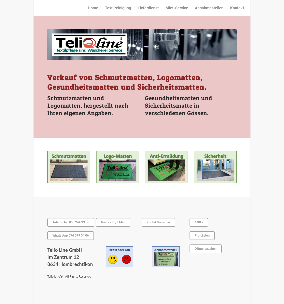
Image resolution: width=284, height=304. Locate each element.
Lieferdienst (148, 8)
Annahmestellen (209, 8)
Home (93, 8)
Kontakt (237, 8)
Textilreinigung (118, 8)
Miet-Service (176, 8)
